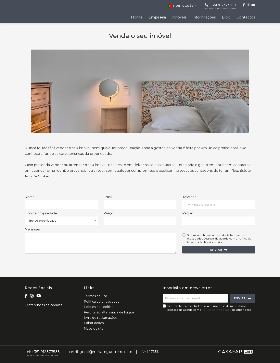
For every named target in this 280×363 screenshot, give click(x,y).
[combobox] (187, 205)
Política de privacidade (102, 301)
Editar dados (94, 323)
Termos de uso (95, 296)
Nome (29, 197)
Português (182, 5)
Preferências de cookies (43, 305)
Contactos (245, 17)
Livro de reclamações (100, 318)
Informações (204, 17)
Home (137, 17)
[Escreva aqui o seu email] (195, 298)
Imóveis (179, 17)
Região (187, 213)
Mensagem (33, 229)
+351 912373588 (220, 6)
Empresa (157, 17)
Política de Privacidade (217, 309)
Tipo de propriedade (41, 213)
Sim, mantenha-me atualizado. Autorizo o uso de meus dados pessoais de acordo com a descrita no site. (219, 238)
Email (108, 197)
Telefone (189, 197)
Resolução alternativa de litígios (109, 312)
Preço (108, 213)
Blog (226, 17)
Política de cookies (98, 307)
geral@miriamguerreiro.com (106, 352)
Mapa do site (94, 328)
